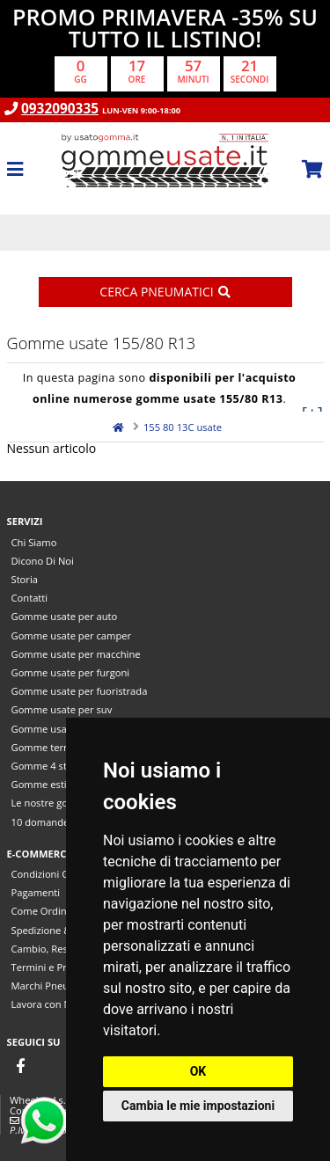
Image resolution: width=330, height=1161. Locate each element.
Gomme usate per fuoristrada (79, 690)
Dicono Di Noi (42, 560)
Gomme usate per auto (64, 616)
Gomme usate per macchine (76, 654)
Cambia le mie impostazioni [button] (198, 1106)
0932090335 (60, 108)
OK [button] (198, 1071)
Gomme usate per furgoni (70, 672)
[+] (313, 409)
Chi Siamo (34, 542)
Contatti (29, 597)
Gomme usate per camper (71, 635)
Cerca (164, 291)
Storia (24, 579)
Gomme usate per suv (62, 709)
